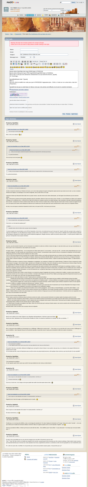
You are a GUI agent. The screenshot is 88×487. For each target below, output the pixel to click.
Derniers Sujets (66, 467)
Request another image (24, 97)
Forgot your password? (15, 11)
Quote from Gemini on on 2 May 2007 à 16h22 (18, 129)
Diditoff (50, 472)
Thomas (50, 461)
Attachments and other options (19, 89)
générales (76, 460)
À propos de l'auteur (32, 459)
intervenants (72, 462)
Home (28, 457)
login (14, 9)
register (18, 9)
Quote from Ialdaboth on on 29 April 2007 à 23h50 (19, 374)
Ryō (50, 464)
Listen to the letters (13, 97)
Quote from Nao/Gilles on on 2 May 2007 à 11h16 (19, 146)
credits (42, 482)
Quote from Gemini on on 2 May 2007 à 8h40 (18, 218)
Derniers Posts (66, 470)
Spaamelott (79, 31)
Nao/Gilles (51, 457)
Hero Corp (55, 472)
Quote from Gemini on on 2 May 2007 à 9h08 (20, 149)
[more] (11, 69)
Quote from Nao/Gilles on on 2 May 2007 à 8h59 (18, 185)
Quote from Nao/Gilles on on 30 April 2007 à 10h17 (19, 341)
